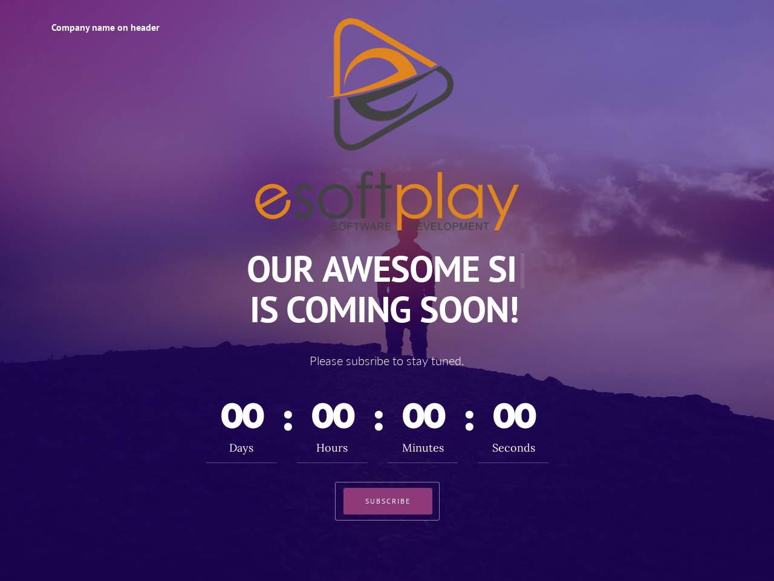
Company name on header (105, 27)
